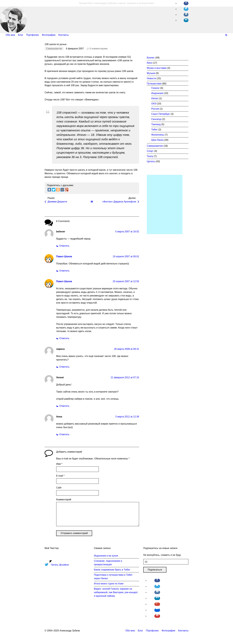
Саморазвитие (54, 48)
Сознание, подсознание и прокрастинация (108, 563)
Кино (149, 63)
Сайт (59, 487)
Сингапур (156, 119)
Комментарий (63, 499)
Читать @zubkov (60, 564)
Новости (151, 78)
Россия (155, 109)
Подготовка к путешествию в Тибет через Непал (113, 577)
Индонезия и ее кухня (106, 555)
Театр (150, 156)
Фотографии (168, 630)
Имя (59, 464)
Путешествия (154, 83)
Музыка (151, 73)
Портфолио (152, 630)
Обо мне (130, 630)
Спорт (150, 151)
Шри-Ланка (157, 140)
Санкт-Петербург (160, 114)
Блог (140, 630)
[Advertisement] (164, 204)
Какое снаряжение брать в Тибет (112, 569)
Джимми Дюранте (57, 201)
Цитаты (151, 161)
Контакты (183, 630)
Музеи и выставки (157, 68)
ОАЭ (153, 103)
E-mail (60, 476)
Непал (154, 98)
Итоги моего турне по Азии (108, 583)
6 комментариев (98, 48)
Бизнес (151, 57)
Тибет (154, 129)
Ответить (64, 246)
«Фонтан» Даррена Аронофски (119, 201)
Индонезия (157, 93)
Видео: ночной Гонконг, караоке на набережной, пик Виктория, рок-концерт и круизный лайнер (116, 592)
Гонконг (155, 88)
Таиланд (156, 124)
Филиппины (157, 134)
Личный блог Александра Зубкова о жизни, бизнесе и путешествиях (116, 3)
